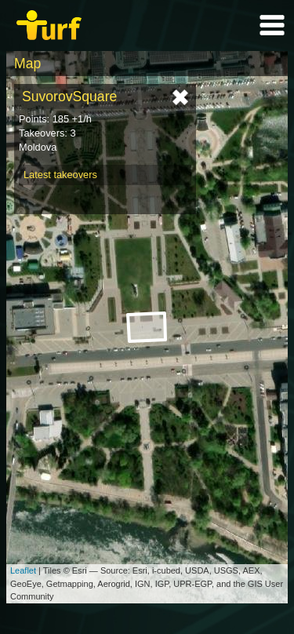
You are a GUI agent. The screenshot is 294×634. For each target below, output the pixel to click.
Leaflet (23, 570)
